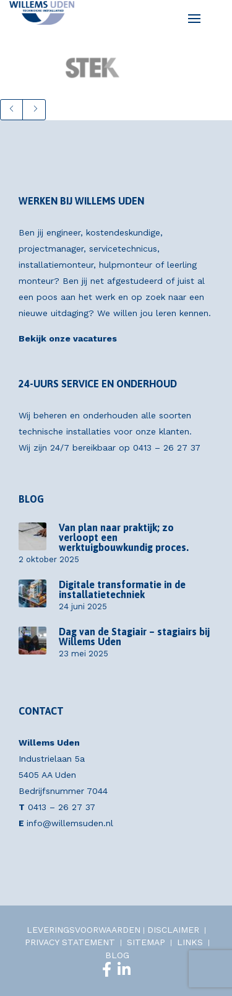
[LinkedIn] (124, 969)
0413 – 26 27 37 (166, 447)
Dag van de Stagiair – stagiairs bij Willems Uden (134, 636)
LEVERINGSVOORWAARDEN (83, 930)
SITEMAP (146, 942)
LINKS (190, 942)
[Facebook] (106, 969)
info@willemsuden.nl (70, 823)
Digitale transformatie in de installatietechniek (122, 589)
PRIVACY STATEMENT (70, 942)
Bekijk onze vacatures (68, 338)
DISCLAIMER (173, 930)
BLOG (117, 955)
